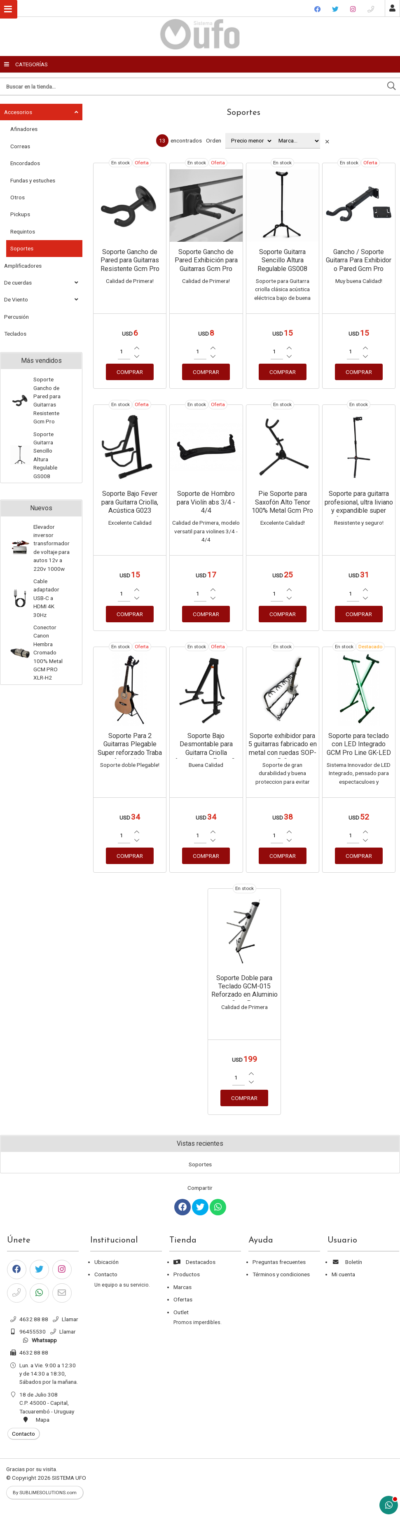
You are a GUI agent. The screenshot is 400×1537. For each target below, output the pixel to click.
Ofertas (182, 1299)
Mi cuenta (343, 1274)
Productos (186, 1274)
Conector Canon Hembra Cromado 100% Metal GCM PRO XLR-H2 (48, 652)
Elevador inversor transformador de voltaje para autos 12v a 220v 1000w (51, 547)
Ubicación (106, 1262)
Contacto (105, 1274)
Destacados (194, 1262)
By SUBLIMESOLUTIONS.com (45, 1492)
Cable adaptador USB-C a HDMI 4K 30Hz (46, 598)
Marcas (182, 1287)
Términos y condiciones (281, 1274)
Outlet (181, 1312)
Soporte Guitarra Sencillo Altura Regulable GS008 (45, 455)
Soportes (243, 113)
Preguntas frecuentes (279, 1262)
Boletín (347, 1262)
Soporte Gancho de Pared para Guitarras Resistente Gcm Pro (47, 400)
